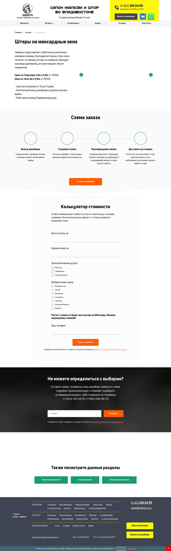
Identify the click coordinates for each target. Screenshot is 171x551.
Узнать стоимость (85, 342)
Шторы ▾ (49, 23)
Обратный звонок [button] (139, 526)
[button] (85, 181)
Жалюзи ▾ (24, 23)
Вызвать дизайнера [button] (126, 17)
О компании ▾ (73, 23)
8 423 (131, 6)
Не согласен (131, 549)
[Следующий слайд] (151, 75)
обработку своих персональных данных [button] (111, 350)
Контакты (146, 23)
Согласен (121, 549)
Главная (18, 33)
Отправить (114, 414)
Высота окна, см (59, 233)
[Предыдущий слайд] (81, 75)
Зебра (27, 15)
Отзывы (122, 23)
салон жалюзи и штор (28, 18)
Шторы (28, 33)
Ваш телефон (58, 326)
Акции (97, 23)
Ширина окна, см (59, 248)
